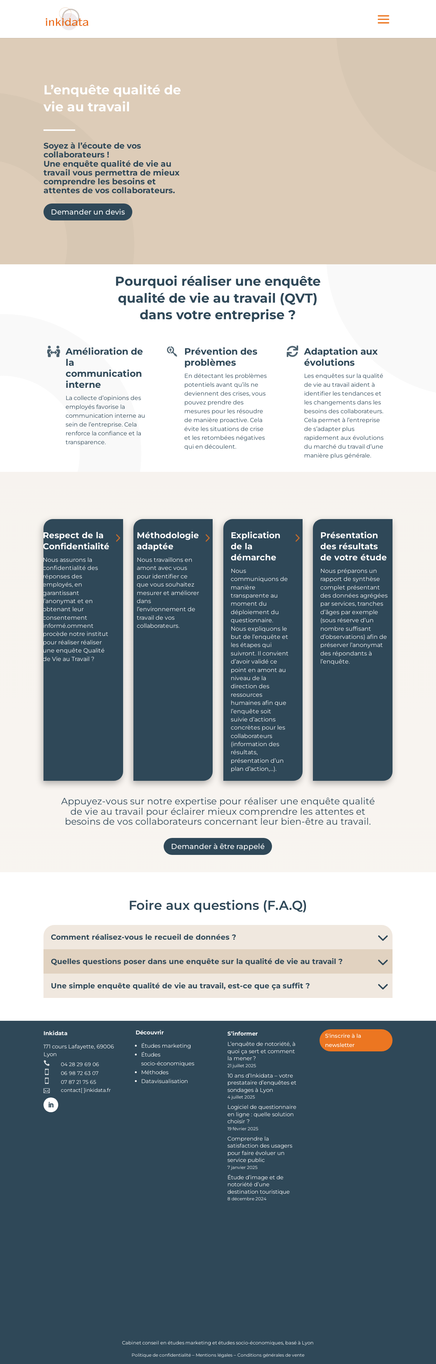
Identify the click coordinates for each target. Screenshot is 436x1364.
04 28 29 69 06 (80, 1064)
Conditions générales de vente (270, 1355)
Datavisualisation (164, 1081)
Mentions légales (214, 1355)
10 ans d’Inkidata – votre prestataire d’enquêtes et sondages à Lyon (261, 1082)
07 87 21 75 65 (78, 1082)
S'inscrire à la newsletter (343, 1040)
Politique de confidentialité (162, 1355)
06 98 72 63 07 (79, 1073)
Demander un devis (88, 212)
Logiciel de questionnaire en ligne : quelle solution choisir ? (261, 1114)
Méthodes (154, 1072)
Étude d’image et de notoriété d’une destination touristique (258, 1184)
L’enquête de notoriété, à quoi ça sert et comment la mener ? (261, 1051)
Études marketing (166, 1045)
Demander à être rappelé (218, 846)
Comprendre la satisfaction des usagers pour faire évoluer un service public (259, 1149)
